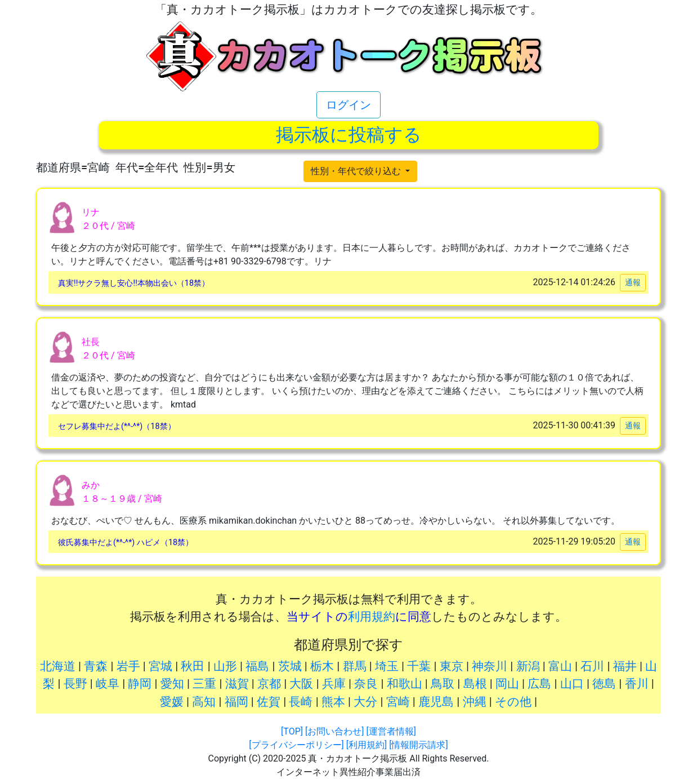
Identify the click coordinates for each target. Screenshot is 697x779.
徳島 (604, 684)
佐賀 (268, 702)
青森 (96, 666)
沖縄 (474, 702)
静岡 (139, 684)
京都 (269, 684)
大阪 (301, 684)
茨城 (290, 666)
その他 (513, 702)
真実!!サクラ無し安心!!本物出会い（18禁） (133, 283)
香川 (637, 684)
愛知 (172, 684)
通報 (633, 282)
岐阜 (107, 684)
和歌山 (404, 684)
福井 (625, 666)
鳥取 (442, 684)
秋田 (192, 666)
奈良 (366, 684)
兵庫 (334, 684)
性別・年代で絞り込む (357, 171)
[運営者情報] (390, 731)
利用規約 (371, 616)
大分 (365, 702)
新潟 (528, 666)
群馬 (355, 666)
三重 (204, 684)
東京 (451, 666)
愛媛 (172, 702)
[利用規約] (366, 745)
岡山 (507, 684)
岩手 (128, 666)
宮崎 (398, 702)
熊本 (333, 702)
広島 (539, 684)
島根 (475, 684)
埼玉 (387, 666)
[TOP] (292, 731)
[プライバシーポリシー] (296, 745)
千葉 (419, 666)
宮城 (160, 666)
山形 (225, 666)
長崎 (300, 702)
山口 (572, 684)
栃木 (322, 666)
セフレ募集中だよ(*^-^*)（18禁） (117, 426)
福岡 (236, 702)
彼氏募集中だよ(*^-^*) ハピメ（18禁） (125, 542)
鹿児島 (436, 702)
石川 (592, 666)
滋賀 (237, 684)
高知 (204, 702)
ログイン (348, 105)
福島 (257, 666)
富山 (560, 666)
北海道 (57, 666)
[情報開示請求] (418, 745)
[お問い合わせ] (334, 731)
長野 (75, 684)
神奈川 (489, 666)
